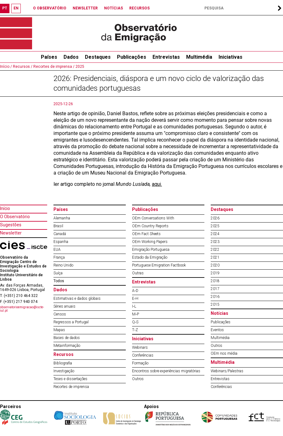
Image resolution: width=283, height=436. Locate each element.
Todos (58, 281)
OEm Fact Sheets (146, 234)
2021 (215, 257)
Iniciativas (230, 57)
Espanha (60, 242)
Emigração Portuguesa (150, 249)
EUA (57, 249)
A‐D (135, 290)
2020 (215, 265)
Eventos (217, 330)
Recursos (63, 354)
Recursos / (22, 66)
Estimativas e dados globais (77, 298)
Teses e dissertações (70, 379)
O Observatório (15, 216)
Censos (59, 314)
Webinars (140, 347)
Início (5, 208)
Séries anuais (64, 306)
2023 (215, 242)
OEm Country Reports (150, 226)
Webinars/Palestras (227, 371)
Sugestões (10, 224)
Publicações (131, 57)
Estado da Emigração (149, 257)
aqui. (157, 184)
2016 (215, 296)
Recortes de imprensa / (53, 66)
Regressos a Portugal (71, 322)
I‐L (134, 306)
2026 (215, 218)
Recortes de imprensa (71, 387)
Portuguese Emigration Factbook (159, 265)
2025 (79, 66)
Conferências (142, 355)
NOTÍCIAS (113, 8)
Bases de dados (66, 338)
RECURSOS (139, 8)
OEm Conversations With (153, 218)
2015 (215, 304)
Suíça (58, 273)
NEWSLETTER (85, 8)
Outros (138, 379)
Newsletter (11, 232)
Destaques (98, 57)
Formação (140, 363)
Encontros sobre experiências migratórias (166, 371)
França (59, 257)
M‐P (135, 314)
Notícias (219, 313)
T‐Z (135, 330)
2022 (215, 249)
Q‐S (135, 322)
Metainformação (66, 345)
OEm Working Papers (150, 242)
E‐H (135, 298)
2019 (215, 273)
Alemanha (61, 218)
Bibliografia (62, 363)
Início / (6, 66)
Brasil (58, 226)
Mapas (59, 330)
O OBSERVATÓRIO (49, 8)
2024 (215, 234)
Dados (71, 57)
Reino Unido (63, 265)
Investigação (63, 371)
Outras (138, 273)
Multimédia (199, 57)
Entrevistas (166, 57)
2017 (215, 289)
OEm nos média (224, 353)
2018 (215, 281)
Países (60, 209)
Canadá (59, 234)
